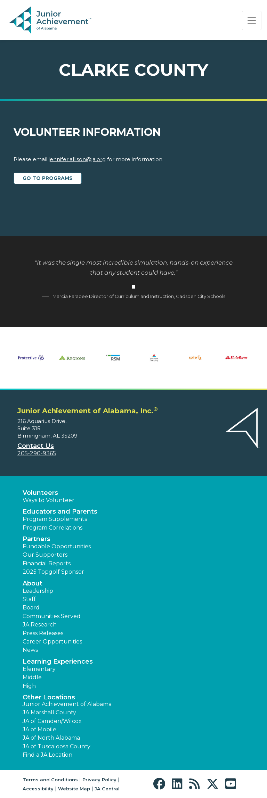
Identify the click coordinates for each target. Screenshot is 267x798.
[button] (161, 783)
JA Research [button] (40, 624)
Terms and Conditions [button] (50, 779)
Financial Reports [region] (47, 563)
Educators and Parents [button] (60, 511)
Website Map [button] (74, 788)
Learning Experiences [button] (58, 661)
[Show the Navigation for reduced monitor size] (251, 20)
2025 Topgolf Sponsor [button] (53, 571)
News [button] (30, 650)
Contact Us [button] (35, 446)
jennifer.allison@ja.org (77, 159)
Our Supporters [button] (45, 554)
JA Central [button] (107, 788)
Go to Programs (48, 178)
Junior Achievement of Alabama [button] (67, 704)
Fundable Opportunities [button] (57, 546)
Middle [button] (32, 677)
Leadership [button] (38, 591)
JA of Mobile (39, 729)
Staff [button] (29, 599)
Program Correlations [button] (52, 527)
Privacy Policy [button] (99, 779)
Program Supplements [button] (55, 519)
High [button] (29, 686)
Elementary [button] (39, 669)
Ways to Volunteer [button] (48, 500)
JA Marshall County (49, 712)
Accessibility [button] (38, 788)
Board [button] (31, 607)
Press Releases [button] (43, 633)
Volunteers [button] (40, 493)
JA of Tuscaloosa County (56, 746)
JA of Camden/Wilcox (52, 721)
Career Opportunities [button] (52, 641)
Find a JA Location (47, 754)
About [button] (32, 583)
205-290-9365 (36, 453)
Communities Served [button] (52, 616)
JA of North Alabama (51, 737)
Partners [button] (36, 539)
